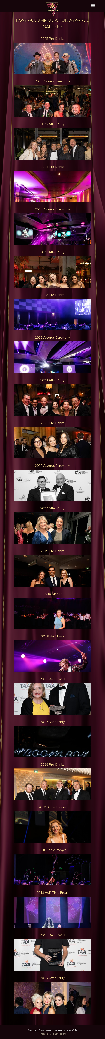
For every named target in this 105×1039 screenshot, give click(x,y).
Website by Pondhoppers (52, 1033)
